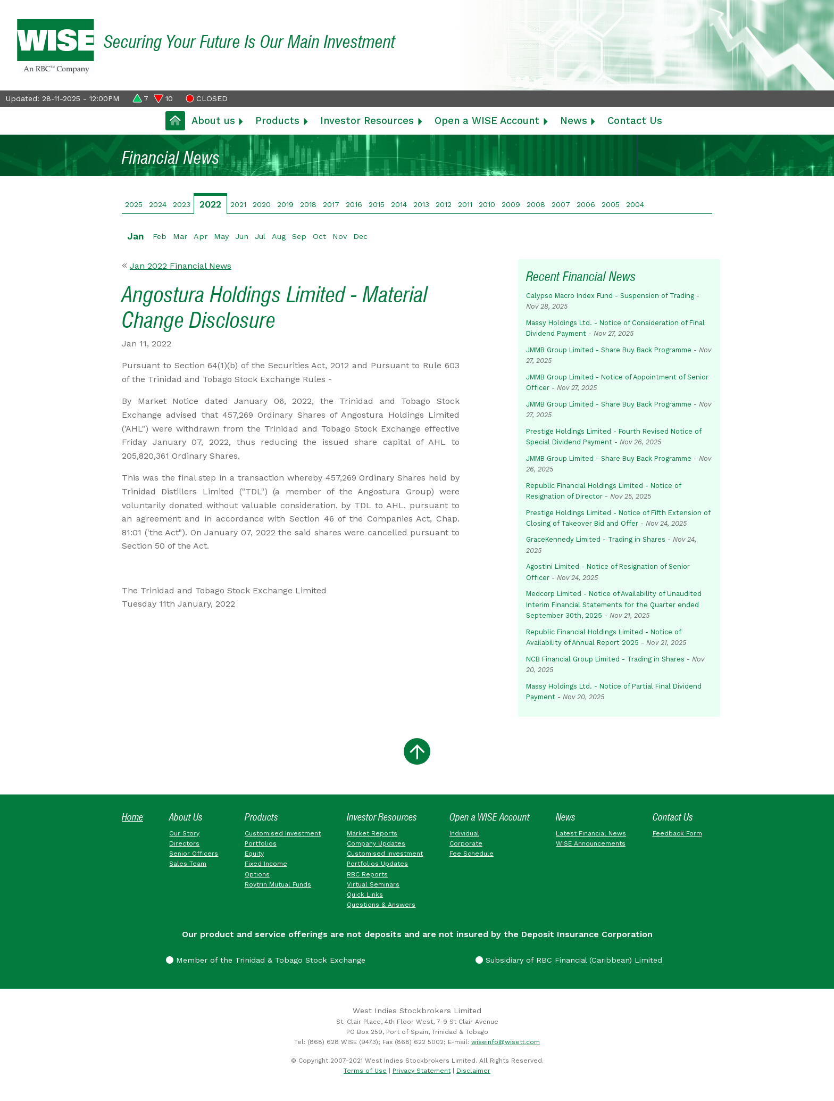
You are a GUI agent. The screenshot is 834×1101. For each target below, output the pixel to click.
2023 (181, 204)
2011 (465, 204)
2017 (331, 204)
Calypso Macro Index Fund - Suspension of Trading (610, 296)
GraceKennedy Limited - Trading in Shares (595, 539)
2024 (157, 204)
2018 (308, 204)
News (573, 120)
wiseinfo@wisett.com (505, 1042)
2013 (421, 204)
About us (213, 120)
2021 (238, 204)
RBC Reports (367, 874)
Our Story (184, 833)
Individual (464, 833)
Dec (360, 236)
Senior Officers (193, 853)
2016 (354, 204)
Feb (159, 236)
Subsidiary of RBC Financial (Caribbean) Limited (569, 960)
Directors (184, 843)
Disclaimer (473, 1070)
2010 (487, 204)
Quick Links (365, 894)
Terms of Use (365, 1070)
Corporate (465, 843)
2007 (561, 204)
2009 (511, 204)
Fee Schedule (471, 853)
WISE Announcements (591, 843)
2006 (586, 204)
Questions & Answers (381, 904)
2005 (611, 204)
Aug (279, 236)
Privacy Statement (422, 1070)
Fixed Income (266, 863)
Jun (241, 236)
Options (257, 874)
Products (277, 120)
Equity (254, 853)
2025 (134, 204)
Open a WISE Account (487, 120)
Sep (299, 236)
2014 (399, 204)
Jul (260, 236)
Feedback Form (677, 833)
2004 (635, 204)
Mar (180, 236)
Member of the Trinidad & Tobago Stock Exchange (265, 960)
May (221, 236)
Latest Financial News (591, 833)
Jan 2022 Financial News (180, 266)
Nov (339, 236)
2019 (285, 204)
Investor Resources (367, 120)
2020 (262, 204)
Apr (200, 236)
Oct (319, 236)
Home (132, 817)
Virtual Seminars (373, 884)
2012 (444, 204)
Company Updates (376, 843)
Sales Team (187, 863)
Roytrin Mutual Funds (278, 884)
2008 (536, 204)
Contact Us (634, 120)
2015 (377, 204)
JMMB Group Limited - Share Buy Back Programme (608, 350)
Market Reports (372, 833)
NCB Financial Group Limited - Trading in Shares (605, 659)
